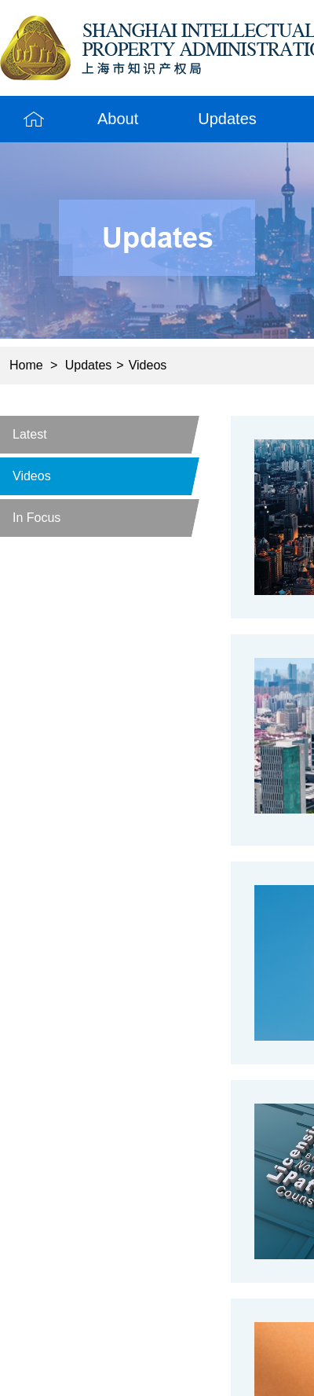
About (117, 118)
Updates (227, 118)
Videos (148, 365)
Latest (30, 434)
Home (34, 119)
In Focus (36, 517)
